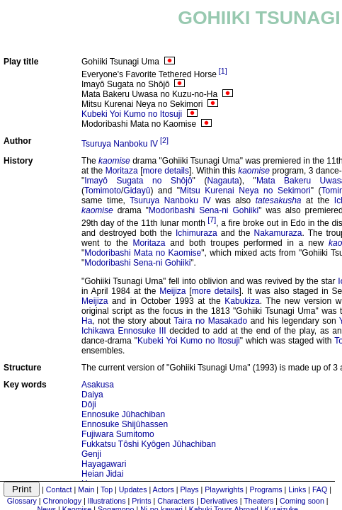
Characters (175, 501)
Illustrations (107, 501)
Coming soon (302, 501)
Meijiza (172, 291)
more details (166, 171)
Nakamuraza (278, 233)
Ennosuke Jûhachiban (123, 414)
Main (86, 489)
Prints (141, 501)
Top (107, 489)
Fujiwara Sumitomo (117, 434)
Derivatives (219, 501)
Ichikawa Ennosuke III (123, 331)
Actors (163, 489)
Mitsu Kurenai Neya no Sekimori (245, 191)
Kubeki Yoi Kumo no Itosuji (131, 114)
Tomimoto (102, 191)
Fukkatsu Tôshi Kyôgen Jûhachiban (148, 444)
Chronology (61, 501)
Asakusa (97, 385)
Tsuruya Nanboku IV (119, 144)
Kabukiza (241, 301)
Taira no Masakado (210, 321)
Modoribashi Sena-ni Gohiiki (203, 210)
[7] (211, 219)
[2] (164, 140)
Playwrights (224, 489)
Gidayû (136, 191)
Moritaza (122, 171)
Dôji (88, 404)
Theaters (258, 501)
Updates (133, 489)
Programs (265, 489)
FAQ (319, 489)
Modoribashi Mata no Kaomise (142, 253)
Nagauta (223, 181)
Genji (91, 454)
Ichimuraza (196, 233)
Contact (59, 489)
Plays (189, 489)
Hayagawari (103, 464)
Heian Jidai (102, 474)
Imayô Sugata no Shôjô (138, 181)
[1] (223, 71)
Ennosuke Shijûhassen (124, 424)
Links (297, 489)
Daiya (92, 395)
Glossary (22, 501)
